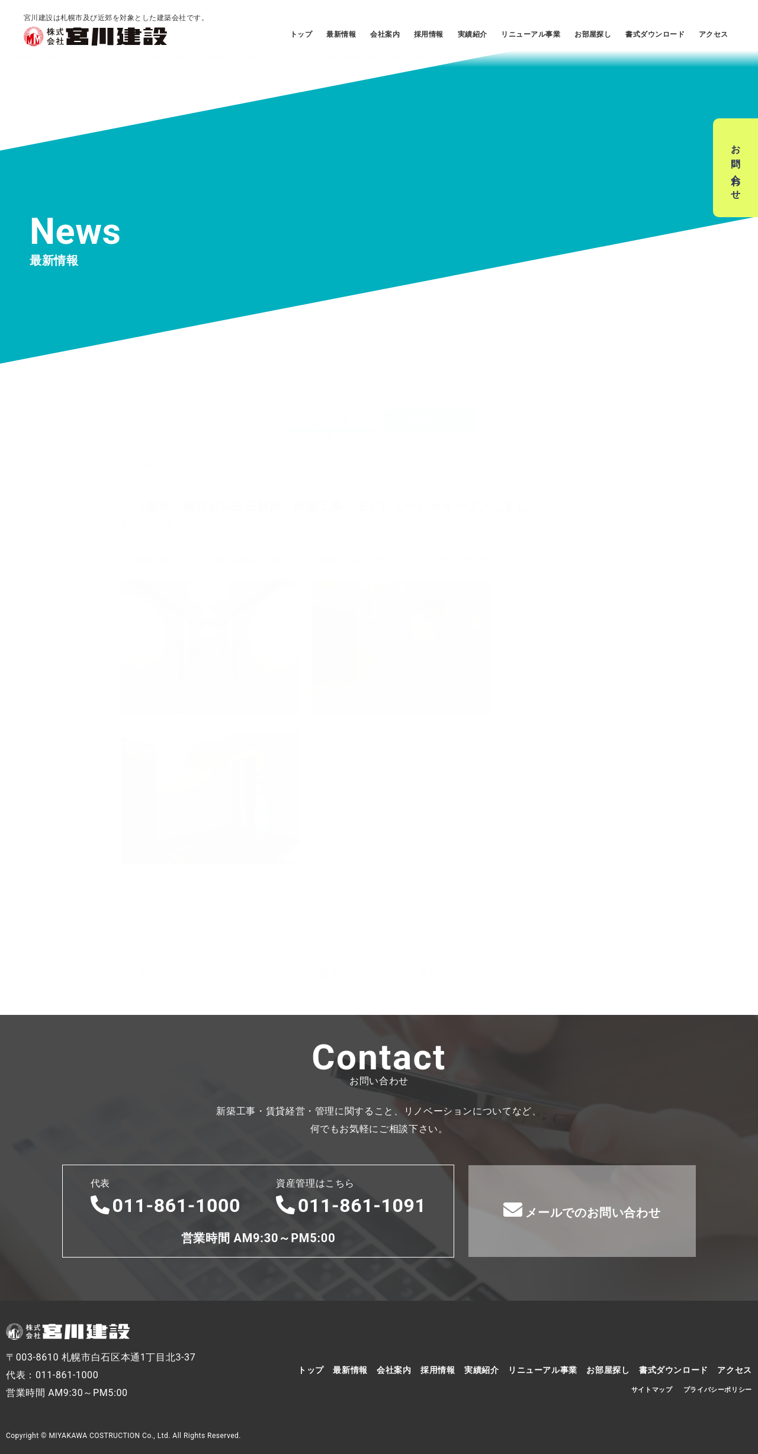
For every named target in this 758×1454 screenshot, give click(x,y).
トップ (301, 34)
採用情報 (429, 34)
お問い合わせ (735, 168)
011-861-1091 (351, 1205)
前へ (149, 947)
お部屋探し (592, 34)
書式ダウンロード (655, 34)
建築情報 (329, 394)
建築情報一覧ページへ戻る (379, 947)
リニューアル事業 (530, 34)
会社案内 (385, 34)
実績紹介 (472, 34)
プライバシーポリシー (717, 1390)
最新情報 (341, 34)
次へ (609, 947)
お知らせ (429, 394)
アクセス (713, 34)
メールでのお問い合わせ (582, 1210)
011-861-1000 (166, 1205)
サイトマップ (652, 1390)
